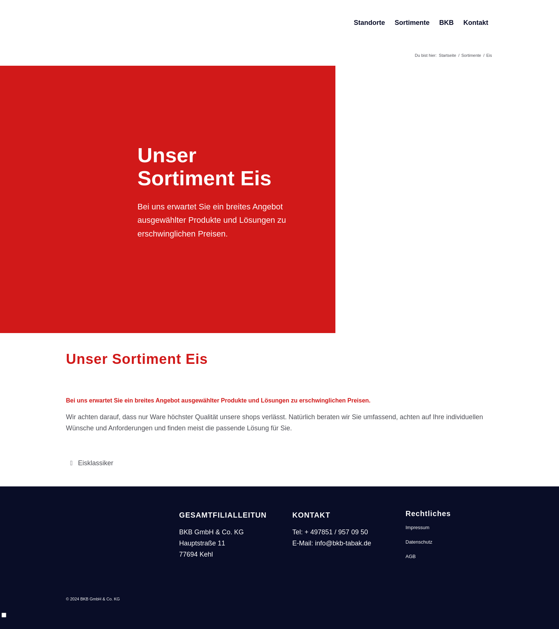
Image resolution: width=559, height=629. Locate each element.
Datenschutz (419, 542)
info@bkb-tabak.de (343, 543)
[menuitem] (369, 22)
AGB (411, 556)
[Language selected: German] (279, 616)
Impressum (417, 527)
